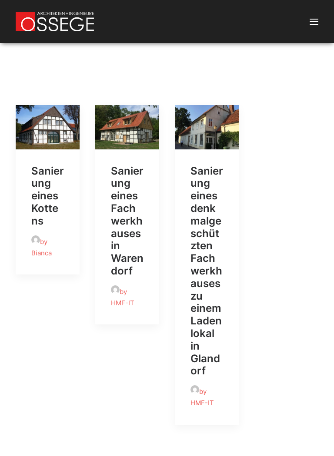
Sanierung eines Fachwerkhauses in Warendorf (127, 221)
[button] (314, 21)
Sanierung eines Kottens (47, 196)
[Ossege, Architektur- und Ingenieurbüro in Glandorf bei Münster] (55, 21)
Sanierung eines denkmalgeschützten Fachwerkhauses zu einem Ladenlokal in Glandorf (206, 271)
